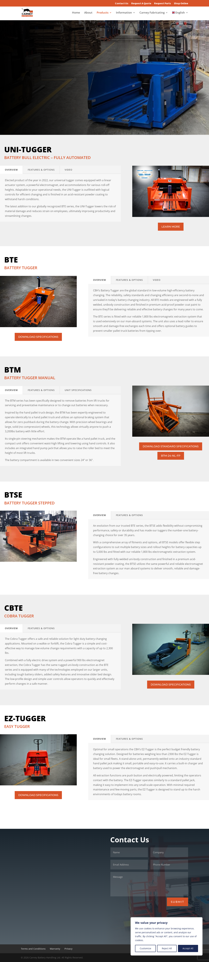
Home (76, 12)
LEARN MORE (170, 226)
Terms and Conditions (33, 948)
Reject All (167, 948)
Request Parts (162, 3)
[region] (166, 936)
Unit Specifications (78, 390)
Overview (11, 169)
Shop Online (181, 3)
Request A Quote (141, 3)
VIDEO (68, 169)
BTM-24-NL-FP (170, 455)
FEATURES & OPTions (41, 169)
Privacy (68, 948)
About (88, 12)
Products (102, 12)
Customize (145, 948)
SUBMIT (177, 901)
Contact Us (121, 3)
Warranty (55, 948)
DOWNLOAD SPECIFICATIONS (38, 336)
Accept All (188, 948)
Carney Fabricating (152, 12)
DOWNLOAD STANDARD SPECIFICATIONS (171, 446)
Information (124, 12)
